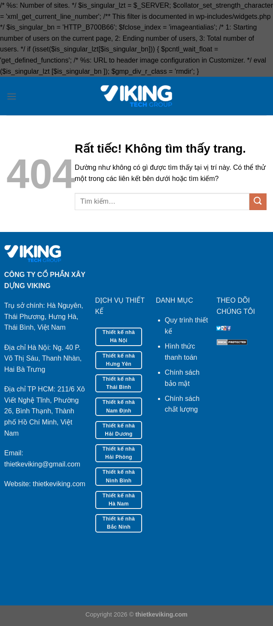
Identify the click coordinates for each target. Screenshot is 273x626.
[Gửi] (258, 201)
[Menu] (11, 96)
